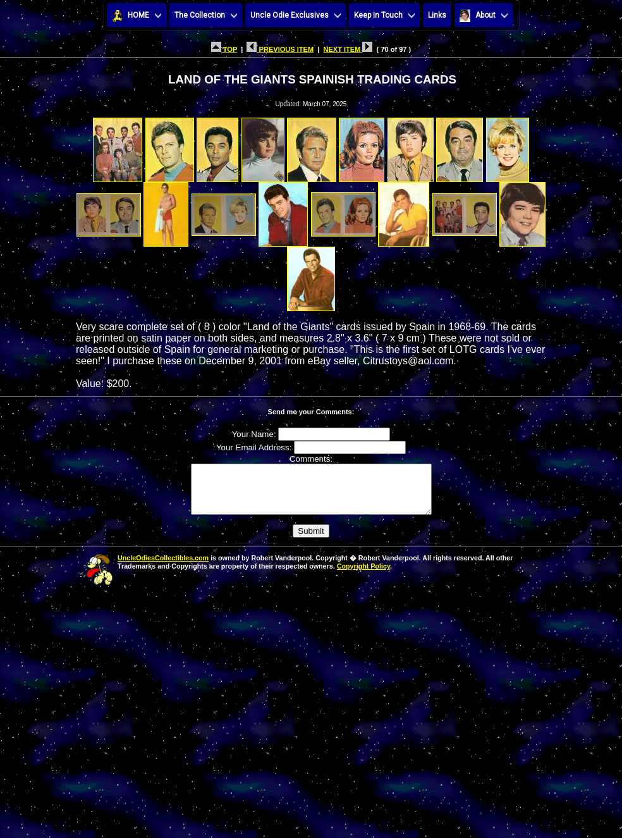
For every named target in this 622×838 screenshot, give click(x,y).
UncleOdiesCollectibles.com (163, 567)
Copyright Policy (363, 575)
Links (437, 15)
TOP (224, 49)
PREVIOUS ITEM (280, 49)
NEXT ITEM (347, 49)
